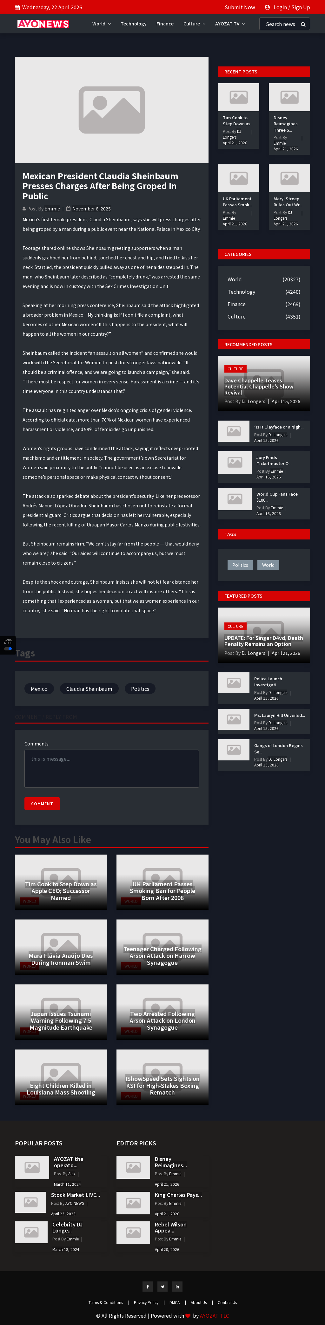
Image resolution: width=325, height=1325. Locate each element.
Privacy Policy (149, 1302)
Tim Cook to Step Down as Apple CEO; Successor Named (61, 891)
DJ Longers (283, 215)
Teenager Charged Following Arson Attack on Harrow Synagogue (162, 955)
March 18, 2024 (65, 1249)
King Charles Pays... (178, 1194)
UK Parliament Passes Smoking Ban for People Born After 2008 (162, 891)
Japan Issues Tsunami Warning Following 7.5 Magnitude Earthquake (61, 1020)
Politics (140, 688)
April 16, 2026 (268, 476)
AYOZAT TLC (214, 1315)
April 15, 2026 (286, 401)
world (268, 565)
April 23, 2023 (63, 1213)
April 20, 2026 (167, 1249)
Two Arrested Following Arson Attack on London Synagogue (162, 1020)
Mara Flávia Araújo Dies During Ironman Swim (61, 958)
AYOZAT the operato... (68, 1162)
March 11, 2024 (67, 1184)
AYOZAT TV (230, 23)
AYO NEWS (74, 1203)
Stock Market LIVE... (75, 1194)
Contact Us (227, 1302)
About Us (202, 1302)
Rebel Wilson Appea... (171, 1227)
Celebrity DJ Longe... (67, 1227)
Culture (194, 23)
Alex (71, 1173)
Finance (165, 23)
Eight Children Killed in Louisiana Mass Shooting (61, 1088)
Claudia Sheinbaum (89, 688)
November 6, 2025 (91, 208)
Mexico (39, 688)
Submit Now (240, 7)
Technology (134, 23)
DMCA (177, 1302)
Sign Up (300, 7)
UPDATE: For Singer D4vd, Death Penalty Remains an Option (263, 641)
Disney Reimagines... (171, 1162)
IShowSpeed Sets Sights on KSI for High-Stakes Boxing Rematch (162, 1085)
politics (240, 565)
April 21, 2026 (235, 142)
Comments (36, 743)
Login (280, 7)
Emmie (52, 208)
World (101, 23)
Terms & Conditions (109, 1302)
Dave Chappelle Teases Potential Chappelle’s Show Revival (259, 386)
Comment (42, 803)
